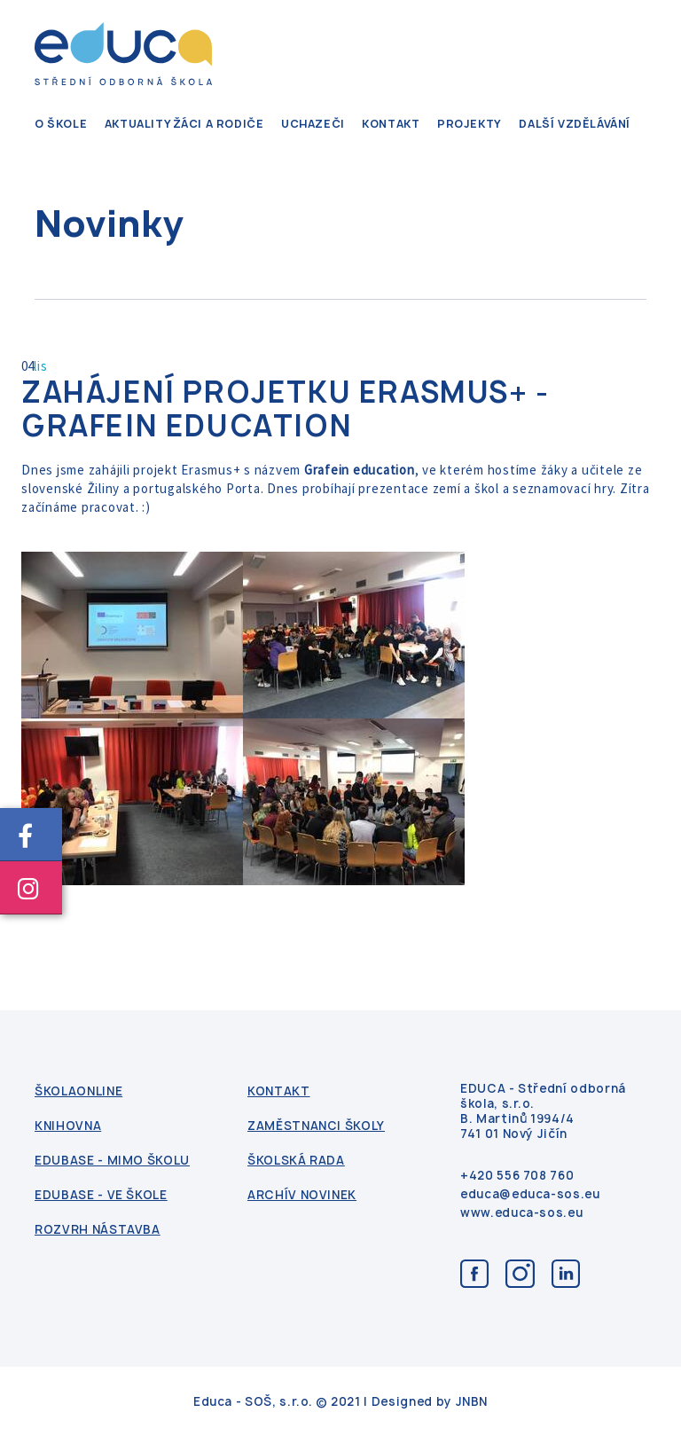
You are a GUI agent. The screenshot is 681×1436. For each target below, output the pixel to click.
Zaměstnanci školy (316, 1126)
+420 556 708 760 (517, 1175)
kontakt (390, 123)
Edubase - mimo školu (112, 1160)
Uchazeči (313, 123)
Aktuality (138, 123)
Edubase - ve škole (101, 1195)
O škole (61, 123)
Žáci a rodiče (218, 123)
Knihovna (68, 1126)
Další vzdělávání (574, 123)
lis (40, 365)
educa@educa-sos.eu (530, 1194)
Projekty (469, 123)
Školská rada (296, 1160)
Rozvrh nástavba (97, 1229)
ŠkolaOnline (78, 1091)
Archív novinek (301, 1195)
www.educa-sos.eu (521, 1212)
